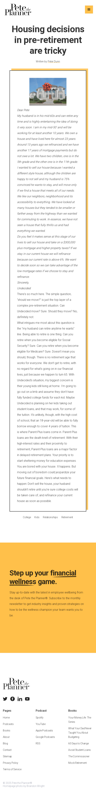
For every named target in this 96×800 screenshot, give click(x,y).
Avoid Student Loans (79, 754)
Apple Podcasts (44, 734)
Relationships (50, 521)
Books (6, 734)
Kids (37, 521)
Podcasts (8, 728)
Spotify (39, 721)
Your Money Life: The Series (79, 723)
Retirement (67, 521)
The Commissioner (79, 760)
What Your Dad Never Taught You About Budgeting (79, 737)
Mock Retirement (77, 767)
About (6, 741)
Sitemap (7, 760)
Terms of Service (12, 773)
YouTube (41, 728)
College (27, 521)
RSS (38, 747)
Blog (5, 747)
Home (6, 721)
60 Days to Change (78, 747)
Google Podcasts (45, 741)
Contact (7, 754)
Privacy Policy (10, 767)
